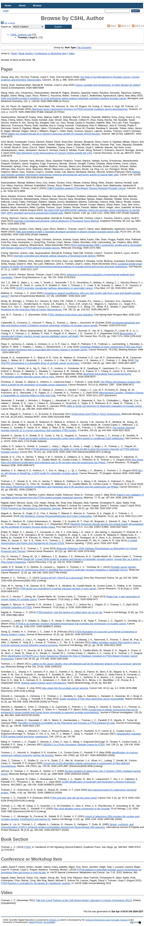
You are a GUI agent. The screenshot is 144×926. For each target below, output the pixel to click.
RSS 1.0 (123, 26)
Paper (14, 53)
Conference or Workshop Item (51, 53)
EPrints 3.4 (54, 920)
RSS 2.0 (137, 26)
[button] (58, 27)
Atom (111, 26)
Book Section (26, 53)
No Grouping (84, 47)
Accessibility (49, 922)
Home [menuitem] (8, 5)
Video (72, 53)
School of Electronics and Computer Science (106, 920)
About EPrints (35, 922)
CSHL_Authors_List (20, 34)
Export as (6, 26)
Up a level (8, 23)
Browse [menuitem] (37, 5)
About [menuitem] (22, 5)
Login (6, 10)
